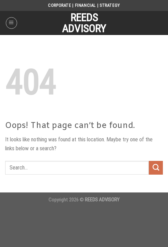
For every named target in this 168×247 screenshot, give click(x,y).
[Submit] (156, 168)
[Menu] (11, 22)
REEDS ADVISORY (84, 23)
